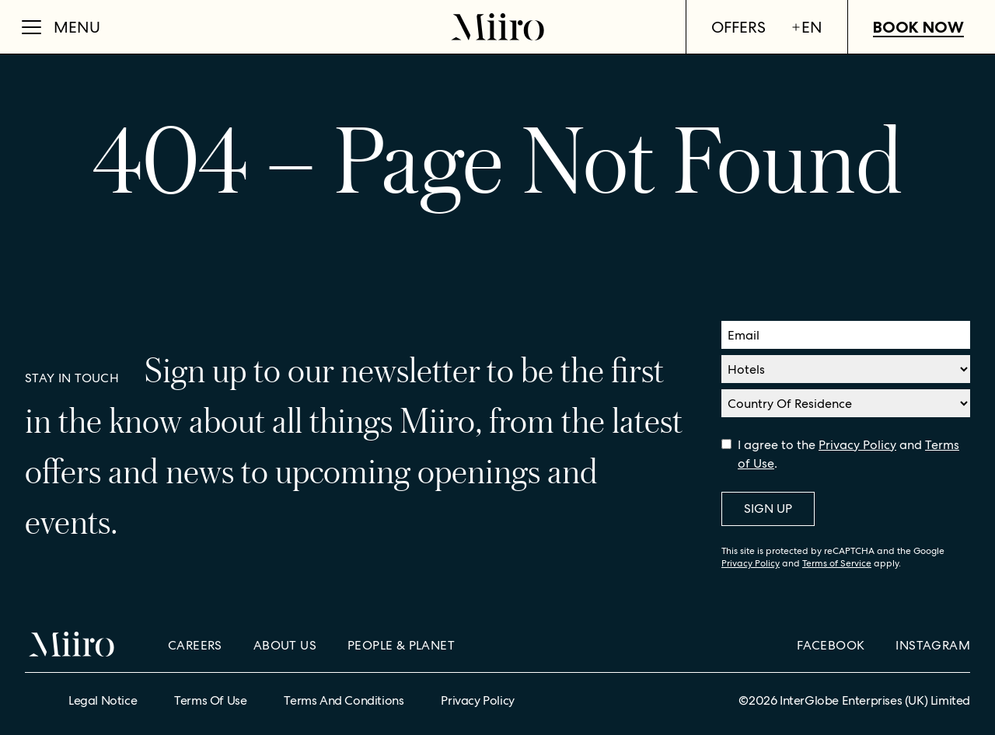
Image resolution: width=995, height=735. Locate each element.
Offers (738, 27)
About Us (284, 645)
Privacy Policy (857, 445)
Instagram (933, 645)
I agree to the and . (848, 454)
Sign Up (768, 508)
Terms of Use (210, 700)
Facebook (830, 645)
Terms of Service (836, 563)
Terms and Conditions (343, 700)
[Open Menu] (61, 27)
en (806, 27)
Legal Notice (102, 700)
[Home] (497, 27)
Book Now (918, 27)
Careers (195, 645)
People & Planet (401, 645)
